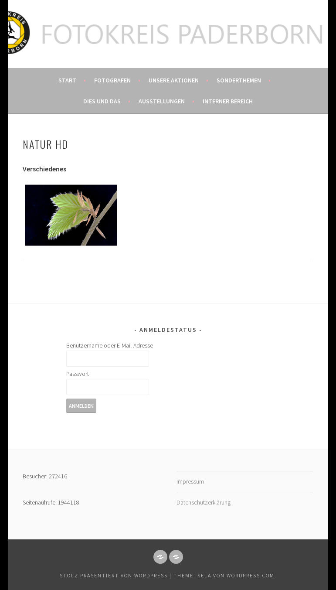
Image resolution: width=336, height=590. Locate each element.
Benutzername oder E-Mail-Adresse (109, 345)
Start (67, 80)
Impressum (190, 481)
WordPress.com (251, 575)
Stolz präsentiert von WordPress (114, 575)
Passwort (77, 374)
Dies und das (102, 101)
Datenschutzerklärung (203, 502)
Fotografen (112, 80)
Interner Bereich (228, 101)
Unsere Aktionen (174, 80)
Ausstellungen (162, 101)
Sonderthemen (239, 80)
